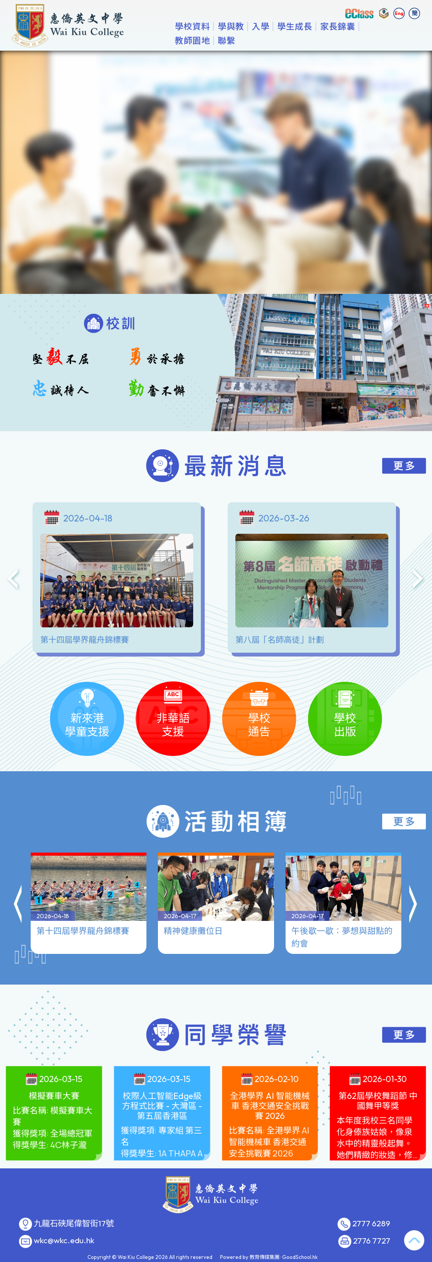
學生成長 (302, 40)
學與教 (238, 40)
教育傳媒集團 (264, 1257)
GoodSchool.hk (300, 1257)
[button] (18, 905)
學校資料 (200, 40)
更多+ (384, 40)
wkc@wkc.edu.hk (64, 1241)
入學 (268, 40)
